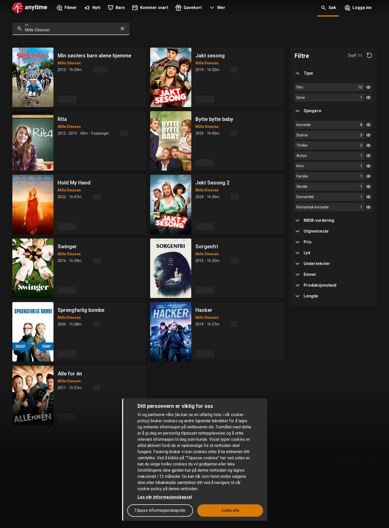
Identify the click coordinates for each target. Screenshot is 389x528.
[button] (216, 8)
